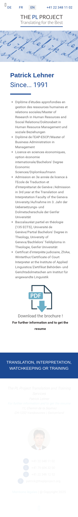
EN (32, 7)
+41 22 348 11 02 (59, 7)
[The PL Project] (41, 26)
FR (21, 7)
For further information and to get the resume (39, 403)
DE (9, 7)
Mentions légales (24, 492)
